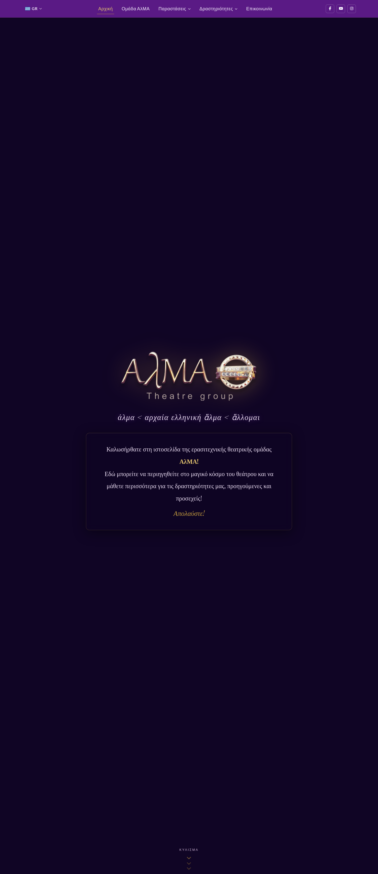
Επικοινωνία (259, 8)
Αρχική (105, 8)
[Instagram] (351, 9)
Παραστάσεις (175, 8)
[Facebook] (330, 9)
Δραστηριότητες (219, 8)
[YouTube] (341, 9)
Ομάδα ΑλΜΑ (136, 8)
